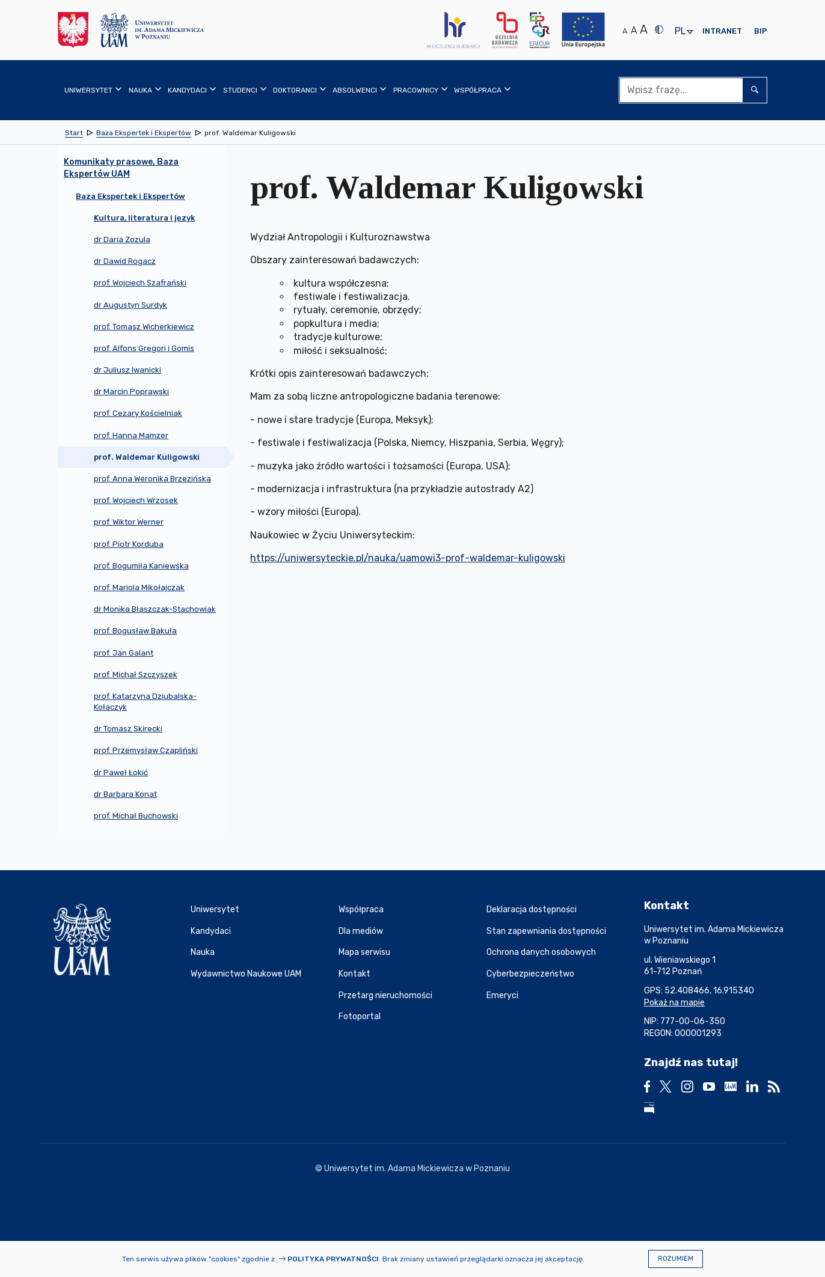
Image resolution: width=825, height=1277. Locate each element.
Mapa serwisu (364, 952)
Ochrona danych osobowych (541, 952)
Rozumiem (675, 1259)
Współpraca (361, 909)
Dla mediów (361, 931)
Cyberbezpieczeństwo (530, 974)
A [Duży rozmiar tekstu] (644, 29)
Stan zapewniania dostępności (546, 931)
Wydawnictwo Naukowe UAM (246, 974)
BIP (760, 30)
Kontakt (354, 974)
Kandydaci (211, 931)
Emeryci (502, 995)
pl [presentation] (680, 31)
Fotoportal (360, 1016)
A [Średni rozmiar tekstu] (634, 30)
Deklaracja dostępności (531, 909)
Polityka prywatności (333, 1259)
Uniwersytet (215, 909)
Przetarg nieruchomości (385, 995)
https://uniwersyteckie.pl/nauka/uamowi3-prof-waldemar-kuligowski (407, 558)
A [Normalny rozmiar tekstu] (624, 30)
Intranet (722, 30)
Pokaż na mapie (674, 1003)
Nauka (203, 952)
